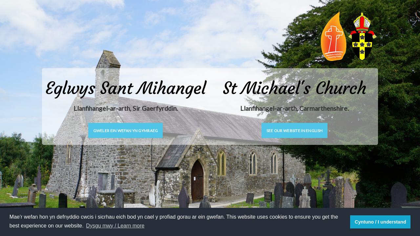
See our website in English (294, 130)
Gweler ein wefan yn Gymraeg (125, 130)
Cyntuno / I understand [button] (380, 222)
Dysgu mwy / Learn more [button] (115, 225)
